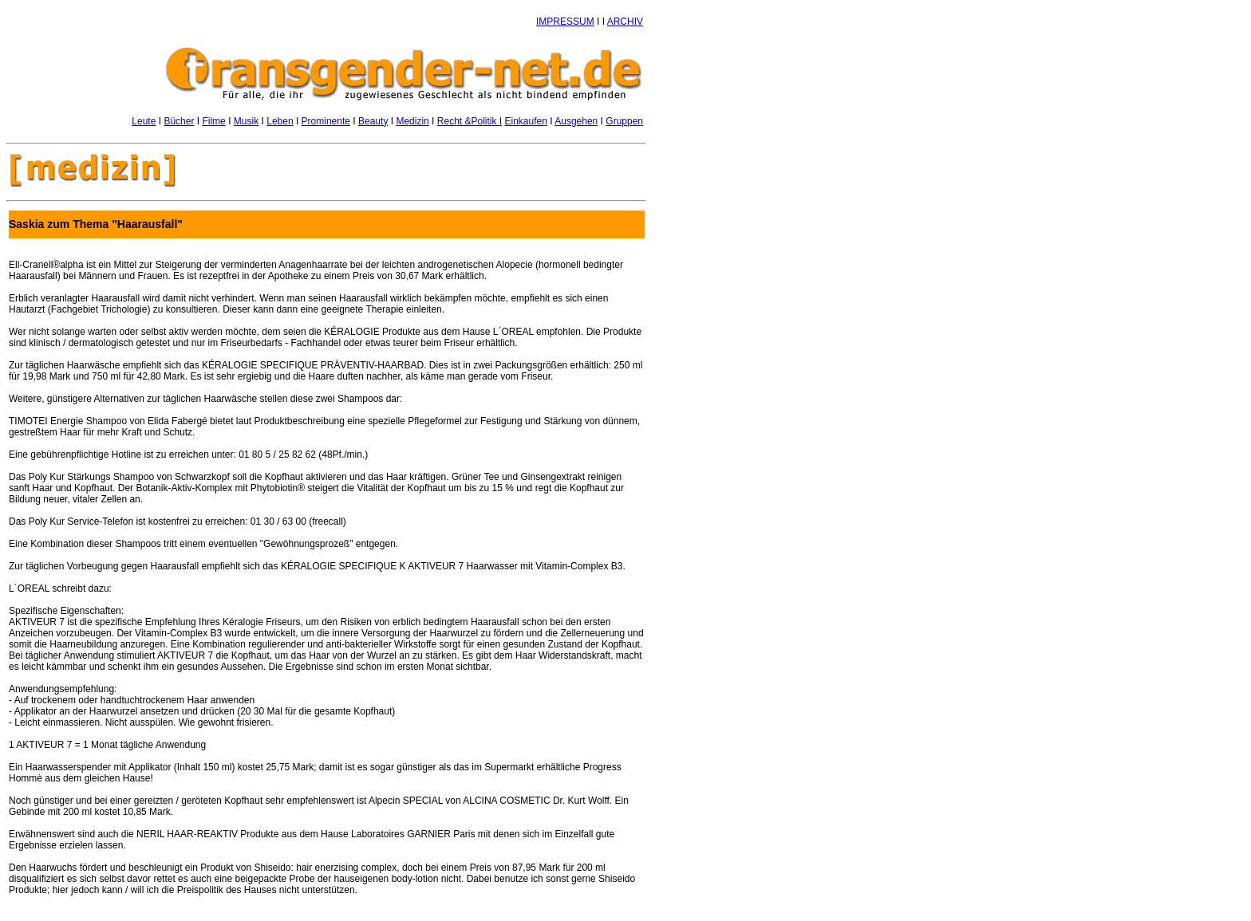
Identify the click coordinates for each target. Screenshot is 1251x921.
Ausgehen (576, 121)
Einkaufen (526, 121)
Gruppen (624, 121)
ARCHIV (625, 21)
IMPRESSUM (565, 21)
